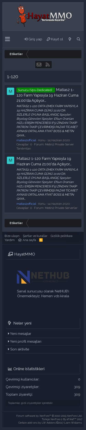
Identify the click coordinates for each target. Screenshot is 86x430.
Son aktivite (19, 349)
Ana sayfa (29, 240)
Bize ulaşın (12, 236)
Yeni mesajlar (20, 334)
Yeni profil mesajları (25, 341)
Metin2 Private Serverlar (61, 208)
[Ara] (78, 39)
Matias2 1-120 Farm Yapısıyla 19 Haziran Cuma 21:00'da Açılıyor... (47, 95)
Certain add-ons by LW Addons (50, 422)
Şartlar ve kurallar (35, 236)
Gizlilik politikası (61, 236)
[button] (7, 39)
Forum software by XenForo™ (49, 415)
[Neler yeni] (69, 39)
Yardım (10, 240)
